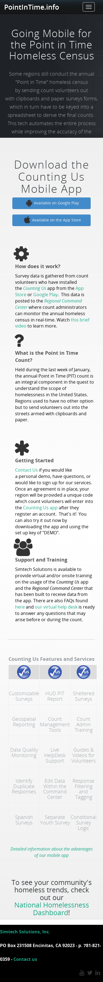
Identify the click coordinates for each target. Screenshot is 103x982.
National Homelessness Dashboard (51, 908)
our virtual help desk (56, 607)
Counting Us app (40, 508)
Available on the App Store (51, 220)
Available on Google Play (51, 203)
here (20, 607)
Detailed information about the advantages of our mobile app (51, 852)
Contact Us (26, 470)
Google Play (45, 294)
